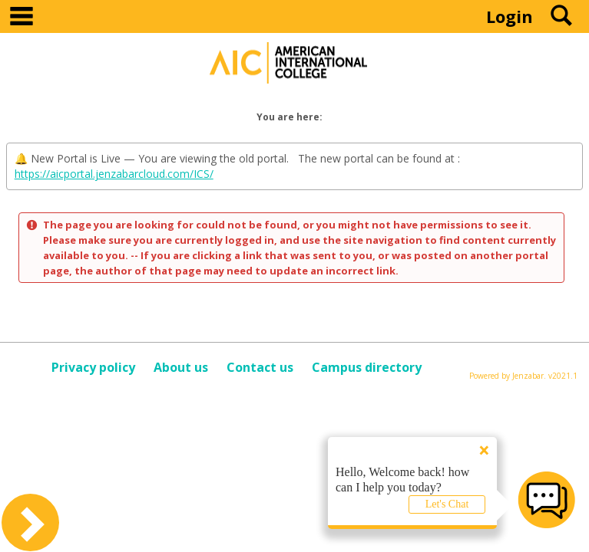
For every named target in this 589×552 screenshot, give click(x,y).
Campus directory (367, 367)
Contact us (260, 367)
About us (181, 367)
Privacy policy (93, 367)
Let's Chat (447, 504)
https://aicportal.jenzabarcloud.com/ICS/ (114, 173)
